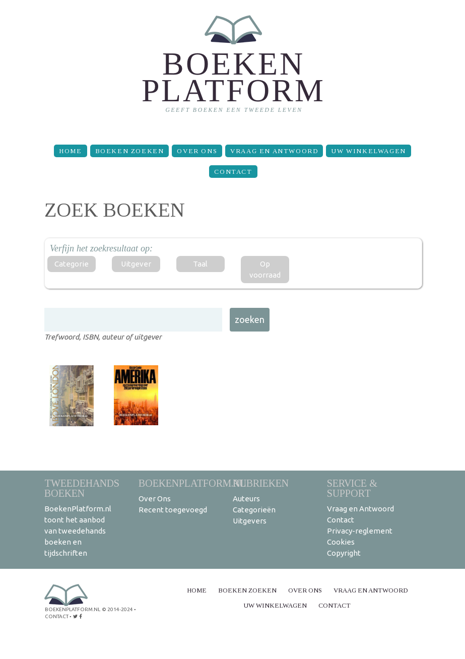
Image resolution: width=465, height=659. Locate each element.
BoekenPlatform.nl (192, 483)
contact (57, 616)
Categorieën (254, 509)
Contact (233, 171)
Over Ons (197, 151)
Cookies (341, 542)
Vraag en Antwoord (274, 151)
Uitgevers (250, 520)
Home (70, 151)
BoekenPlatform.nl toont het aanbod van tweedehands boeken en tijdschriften (77, 530)
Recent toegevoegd (173, 509)
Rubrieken (261, 483)
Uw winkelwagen (368, 151)
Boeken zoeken (129, 151)
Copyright (344, 553)
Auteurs (246, 498)
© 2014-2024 (117, 609)
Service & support (352, 488)
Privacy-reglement (359, 530)
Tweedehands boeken (81, 488)
